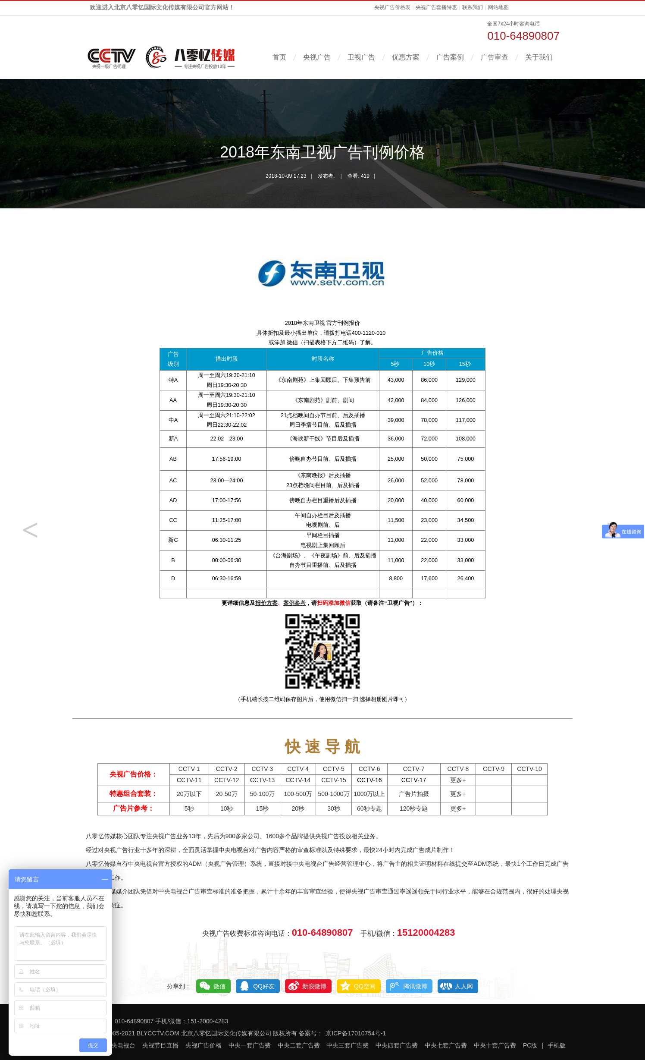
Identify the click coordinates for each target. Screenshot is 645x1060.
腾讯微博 (415, 986)
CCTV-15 (333, 780)
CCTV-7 (414, 768)
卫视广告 (361, 57)
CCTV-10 (529, 768)
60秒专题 (369, 808)
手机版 (557, 1045)
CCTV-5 (333, 768)
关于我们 (539, 57)
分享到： (179, 986)
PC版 (530, 1045)
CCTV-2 (227, 768)
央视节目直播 (160, 1045)
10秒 (226, 808)
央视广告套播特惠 (436, 7)
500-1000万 (333, 793)
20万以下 (189, 793)
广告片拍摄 (414, 793)
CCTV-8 (458, 768)
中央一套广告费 (250, 1045)
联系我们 (472, 7)
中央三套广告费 (347, 1045)
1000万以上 (369, 793)
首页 (279, 57)
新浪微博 (314, 986)
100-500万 (298, 793)
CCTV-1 (189, 768)
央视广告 (317, 57)
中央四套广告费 (397, 1045)
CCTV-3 (262, 768)
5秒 (189, 808)
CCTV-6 (369, 768)
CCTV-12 (226, 780)
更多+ (458, 780)
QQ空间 (365, 986)
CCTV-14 (297, 780)
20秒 (297, 808)
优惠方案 (406, 57)
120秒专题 (414, 808)
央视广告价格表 (392, 7)
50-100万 (262, 793)
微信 (219, 986)
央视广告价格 (203, 1045)
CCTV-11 (189, 780)
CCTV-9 (493, 768)
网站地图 (498, 7)
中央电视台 (120, 1045)
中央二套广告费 (299, 1045)
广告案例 (450, 57)
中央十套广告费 (495, 1045)
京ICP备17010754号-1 (356, 1033)
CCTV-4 (298, 768)
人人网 (464, 986)
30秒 (333, 808)
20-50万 (227, 793)
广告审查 (494, 57)
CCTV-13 (262, 780)
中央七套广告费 (446, 1045)
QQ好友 (264, 986)
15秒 (262, 808)
